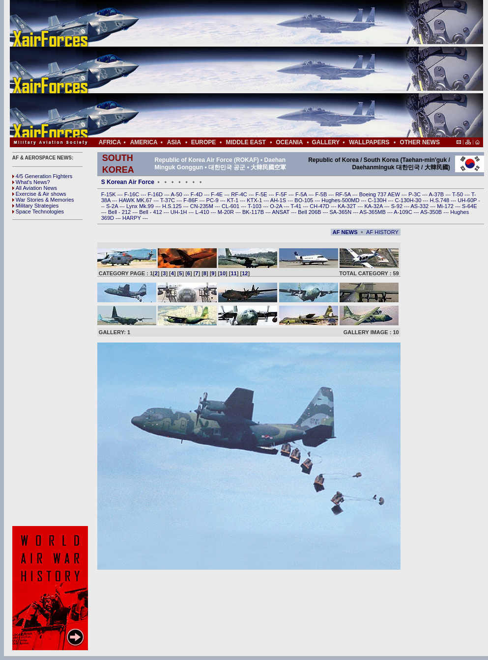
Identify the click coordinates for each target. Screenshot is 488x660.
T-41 (296, 206)
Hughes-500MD (341, 200)
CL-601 (231, 206)
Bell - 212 (120, 212)
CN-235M (202, 206)
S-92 (397, 206)
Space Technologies (38, 211)
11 (234, 273)
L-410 (203, 212)
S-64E (469, 206)
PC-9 (213, 200)
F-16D (155, 194)
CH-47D (320, 206)
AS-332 (421, 206)
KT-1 (233, 200)
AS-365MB (373, 212)
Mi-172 (446, 206)
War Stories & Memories (43, 200)
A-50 (177, 194)
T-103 (255, 206)
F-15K (109, 194)
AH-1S (278, 200)
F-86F (191, 200)
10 (223, 273)
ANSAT (281, 212)
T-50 (458, 194)
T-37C (168, 200)
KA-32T (347, 206)
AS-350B (431, 212)
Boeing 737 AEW (380, 194)
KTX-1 (255, 200)
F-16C (132, 194)
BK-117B (253, 212)
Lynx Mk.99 (140, 206)
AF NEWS (345, 232)
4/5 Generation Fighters (43, 176)
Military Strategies (35, 206)
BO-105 (304, 200)
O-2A (277, 206)
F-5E (262, 194)
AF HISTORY (382, 232)
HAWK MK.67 (136, 200)
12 (245, 273)
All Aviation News (34, 188)
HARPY (132, 218)
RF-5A (343, 194)
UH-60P (468, 200)
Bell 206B (310, 212)
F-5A (301, 194)
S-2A (112, 206)
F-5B (321, 194)
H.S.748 (440, 200)
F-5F (282, 194)
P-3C (415, 194)
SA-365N (341, 212)
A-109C (403, 212)
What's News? (31, 182)
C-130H (378, 200)
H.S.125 (172, 206)
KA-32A (374, 206)
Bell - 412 (151, 212)
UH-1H (180, 212)
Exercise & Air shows (39, 194)
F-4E (217, 194)
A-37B (437, 194)
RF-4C (239, 194)
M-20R (226, 212)
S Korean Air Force (127, 182)
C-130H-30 (409, 200)
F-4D (197, 194)
